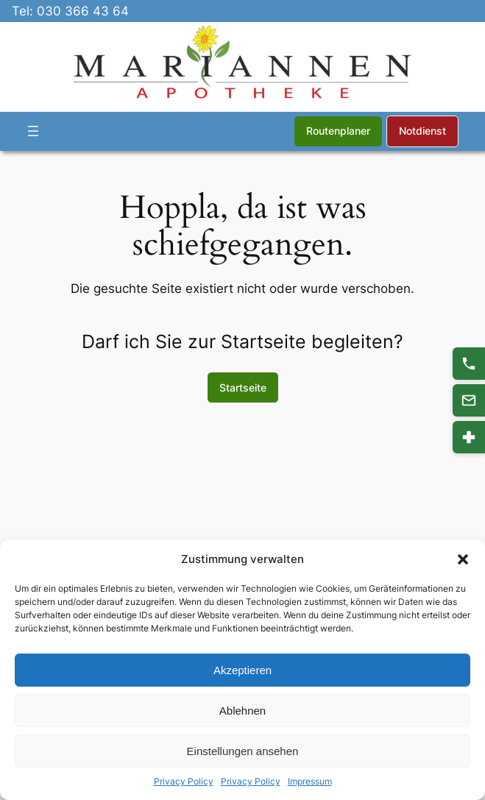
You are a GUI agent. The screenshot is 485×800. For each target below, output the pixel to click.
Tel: (24, 11)
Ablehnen (242, 710)
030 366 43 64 (83, 11)
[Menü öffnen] (33, 131)
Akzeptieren (242, 670)
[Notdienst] (469, 437)
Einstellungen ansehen (243, 751)
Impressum (310, 781)
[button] (463, 559)
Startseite (242, 387)
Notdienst (422, 130)
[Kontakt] (469, 400)
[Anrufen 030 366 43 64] (469, 363)
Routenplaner (338, 130)
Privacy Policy (183, 781)
